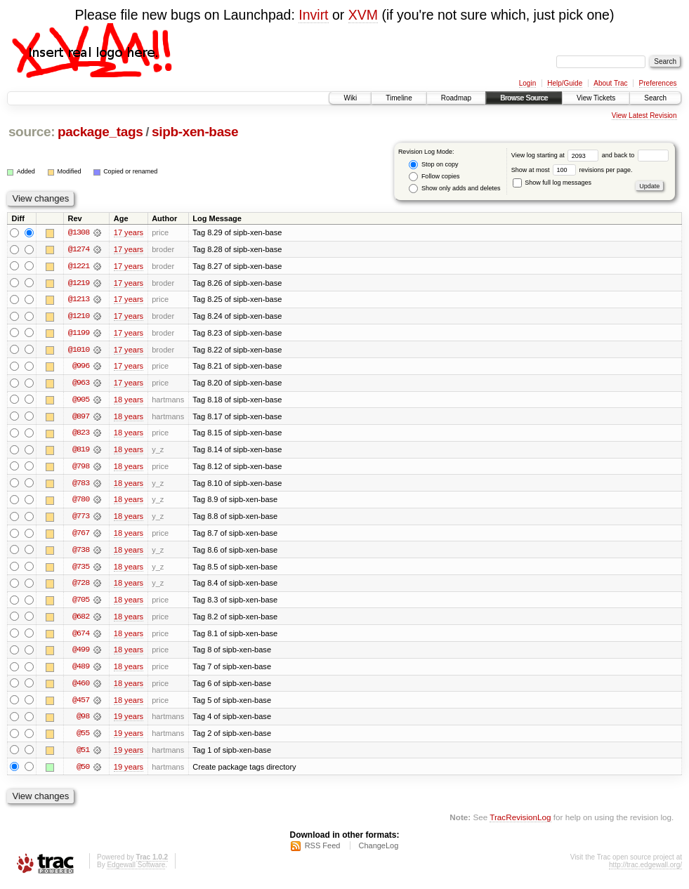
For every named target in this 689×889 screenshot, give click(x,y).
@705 (80, 603)
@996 (80, 367)
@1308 (78, 232)
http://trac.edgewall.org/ (645, 870)
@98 (83, 721)
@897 (80, 417)
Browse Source (524, 98)
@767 (80, 535)
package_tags (100, 131)
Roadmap (456, 98)
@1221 (78, 266)
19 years (128, 721)
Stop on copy (433, 164)
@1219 (78, 283)
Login (527, 83)
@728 (80, 586)
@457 (80, 704)
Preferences (658, 83)
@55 (83, 738)
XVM (363, 14)
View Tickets (596, 98)
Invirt (313, 14)
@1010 (78, 350)
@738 (80, 552)
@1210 (78, 316)
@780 (80, 502)
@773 (80, 519)
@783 (80, 485)
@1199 (78, 333)
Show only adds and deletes (454, 188)
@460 (80, 687)
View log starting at (556, 155)
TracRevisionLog (520, 822)
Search (655, 98)
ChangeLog (378, 851)
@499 (80, 653)
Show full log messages (552, 182)
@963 (80, 384)
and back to (635, 155)
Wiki (350, 98)
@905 (80, 401)
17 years (128, 232)
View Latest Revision (644, 115)
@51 (83, 754)
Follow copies (434, 176)
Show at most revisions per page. (572, 169)
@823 (80, 434)
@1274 (78, 249)
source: (31, 131)
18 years (128, 401)
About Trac (610, 83)
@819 (80, 451)
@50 (83, 771)
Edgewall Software (136, 870)
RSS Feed (323, 851)
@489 (80, 670)
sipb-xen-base (195, 131)
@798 (80, 468)
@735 (80, 569)
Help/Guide (564, 83)
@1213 (78, 299)
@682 (80, 620)
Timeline (399, 98)
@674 (80, 637)
